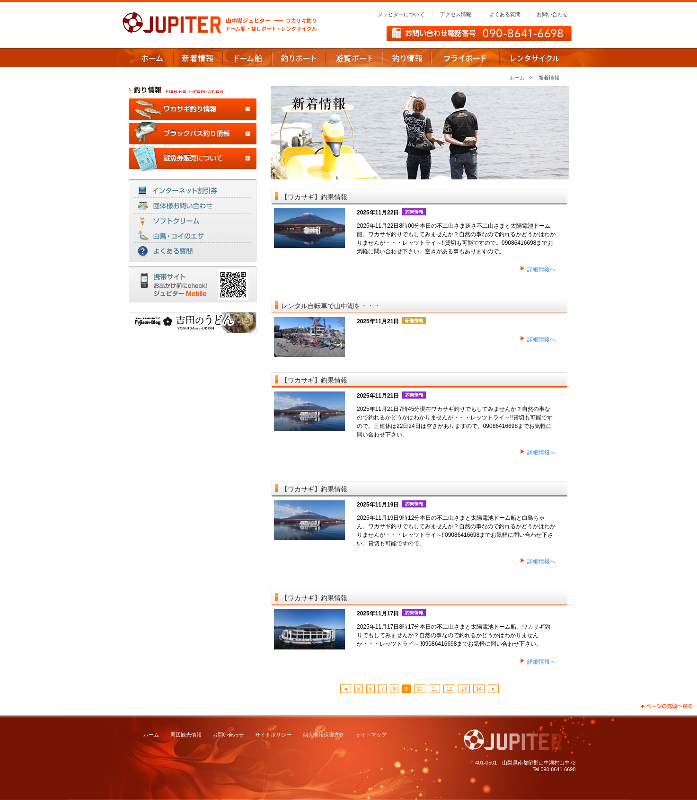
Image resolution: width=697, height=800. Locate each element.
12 (449, 689)
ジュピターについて (401, 14)
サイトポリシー (273, 735)
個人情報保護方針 (323, 735)
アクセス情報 (455, 14)
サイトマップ (371, 735)
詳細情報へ (541, 269)
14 (479, 689)
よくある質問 (505, 14)
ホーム (517, 77)
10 (420, 689)
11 (434, 689)
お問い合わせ (552, 14)
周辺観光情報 (186, 735)
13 (464, 689)
